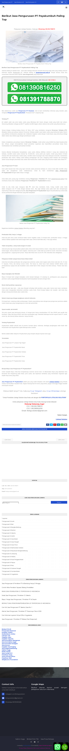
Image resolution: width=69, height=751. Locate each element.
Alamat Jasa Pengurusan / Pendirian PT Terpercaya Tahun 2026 (21, 611)
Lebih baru (8, 439)
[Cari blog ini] (11, 503)
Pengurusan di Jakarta (9, 532)
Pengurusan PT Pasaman (26, 111)
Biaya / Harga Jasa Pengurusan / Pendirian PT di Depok (19, 599)
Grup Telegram (36, 391)
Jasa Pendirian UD (19, 2)
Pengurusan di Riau (8, 565)
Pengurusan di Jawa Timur (10, 544)
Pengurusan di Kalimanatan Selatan (12, 547)
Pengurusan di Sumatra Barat (12, 424)
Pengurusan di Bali (7, 524)
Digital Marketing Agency (45, 745)
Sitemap (48, 748)
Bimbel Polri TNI (33, 739)
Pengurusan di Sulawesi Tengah (11, 568)
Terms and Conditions (39, 748)
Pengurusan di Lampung (9, 553)
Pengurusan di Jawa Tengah (10, 541)
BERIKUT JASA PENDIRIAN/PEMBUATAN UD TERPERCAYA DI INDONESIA (26, 603)
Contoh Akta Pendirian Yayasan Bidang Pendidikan (18, 587)
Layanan (4, 518)
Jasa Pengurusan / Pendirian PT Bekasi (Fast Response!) (19, 619)
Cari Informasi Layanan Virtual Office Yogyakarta (17, 615)
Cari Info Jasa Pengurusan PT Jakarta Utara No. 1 (17, 607)
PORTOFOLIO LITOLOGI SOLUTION (53, 397)
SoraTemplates (27, 745)
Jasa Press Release (47, 739)
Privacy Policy (22, 748)
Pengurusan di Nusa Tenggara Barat (12, 559)
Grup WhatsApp (53, 391)
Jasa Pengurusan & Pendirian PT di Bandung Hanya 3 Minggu (21, 583)
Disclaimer (30, 748)
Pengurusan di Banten (9, 530)
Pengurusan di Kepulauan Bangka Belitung (15, 550)
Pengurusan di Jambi (8, 535)
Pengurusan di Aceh (8, 521)
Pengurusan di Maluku (8, 556)
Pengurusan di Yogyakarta (10, 574)
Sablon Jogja (20, 739)
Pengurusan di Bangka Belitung (11, 527)
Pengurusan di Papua (8, 562)
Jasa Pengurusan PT (7, 2)
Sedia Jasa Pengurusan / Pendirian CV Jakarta (16, 595)
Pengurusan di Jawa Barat (10, 538)
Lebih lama (61, 439)
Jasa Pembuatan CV (31, 2)
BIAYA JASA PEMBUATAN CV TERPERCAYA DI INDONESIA (21, 591)
